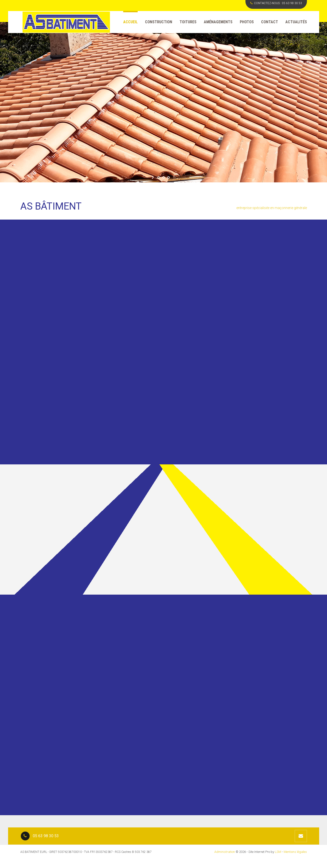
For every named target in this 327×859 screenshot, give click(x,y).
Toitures (188, 22)
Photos (247, 22)
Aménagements (218, 22)
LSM (278, 852)
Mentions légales (295, 852)
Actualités (296, 22)
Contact (269, 22)
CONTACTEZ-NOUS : (276, 3)
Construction (158, 22)
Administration (224, 852)
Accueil (130, 22)
